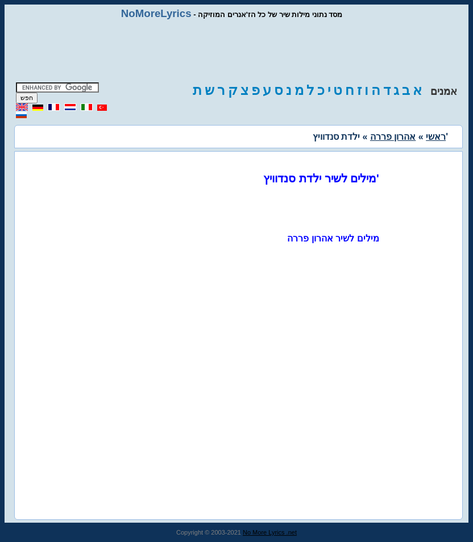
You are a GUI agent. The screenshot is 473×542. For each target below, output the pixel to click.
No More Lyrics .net (270, 532)
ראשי (436, 136)
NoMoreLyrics (156, 13)
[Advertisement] (236, 51)
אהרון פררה (393, 136)
